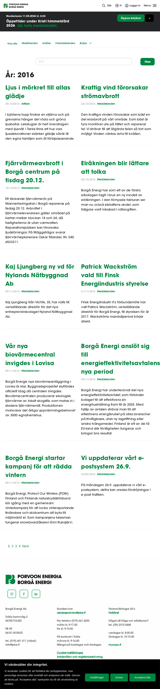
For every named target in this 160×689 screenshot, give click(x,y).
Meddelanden (30, 43)
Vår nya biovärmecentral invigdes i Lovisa (30, 354)
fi (121, 5)
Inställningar (97, 677)
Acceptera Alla (143, 677)
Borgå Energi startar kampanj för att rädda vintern (38, 466)
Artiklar (46, 43)
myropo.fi (115, 644)
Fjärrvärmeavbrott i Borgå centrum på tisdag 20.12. (34, 171)
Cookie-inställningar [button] (70, 652)
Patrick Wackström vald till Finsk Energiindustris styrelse (114, 275)
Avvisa (119, 677)
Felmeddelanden (65, 43)
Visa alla (12, 43)
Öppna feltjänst (131, 18)
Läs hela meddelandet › (38, 25)
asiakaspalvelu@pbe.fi (71, 612)
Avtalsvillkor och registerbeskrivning (79, 656)
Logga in (135, 5)
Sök (109, 5)
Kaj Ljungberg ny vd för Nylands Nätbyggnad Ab (39, 275)
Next (25, 546)
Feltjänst (114, 612)
